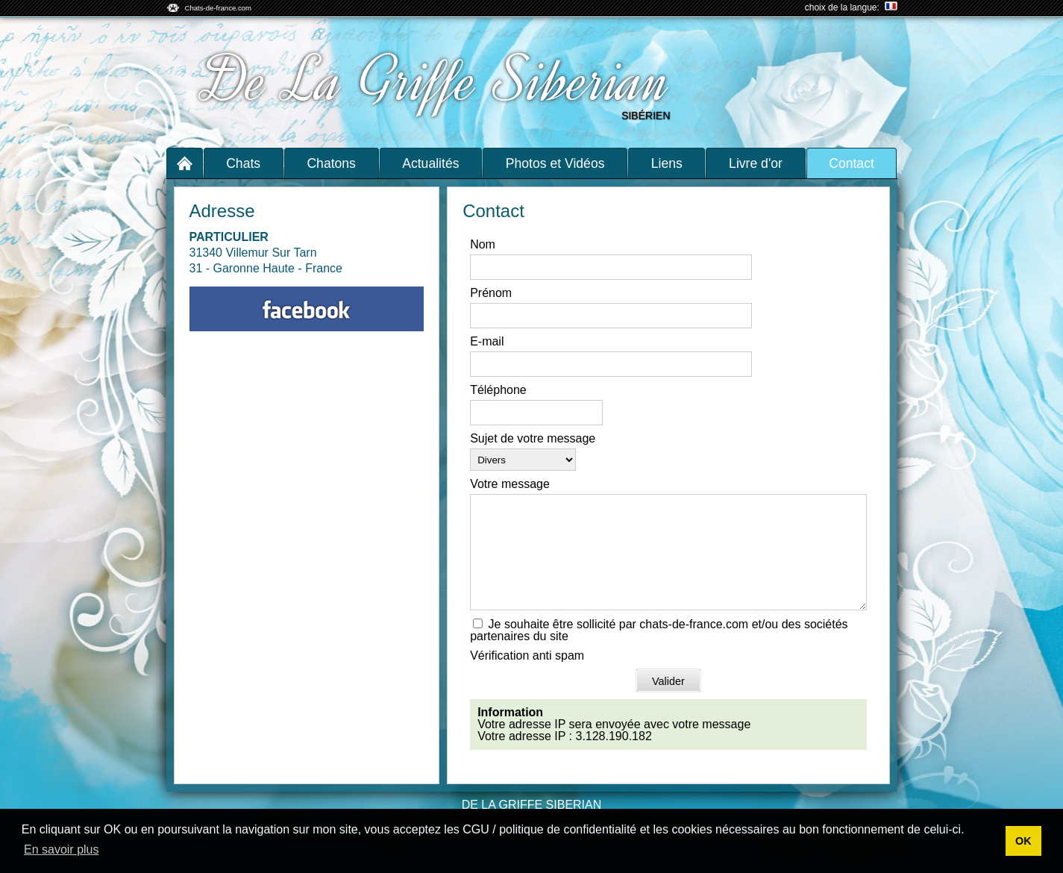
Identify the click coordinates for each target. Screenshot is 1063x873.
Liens (667, 163)
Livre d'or (756, 163)
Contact (851, 163)
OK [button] (1023, 841)
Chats (243, 163)
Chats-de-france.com (218, 8)
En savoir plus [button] (61, 849)
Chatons (331, 163)
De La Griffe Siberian (437, 80)
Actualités (430, 163)
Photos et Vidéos (555, 163)
